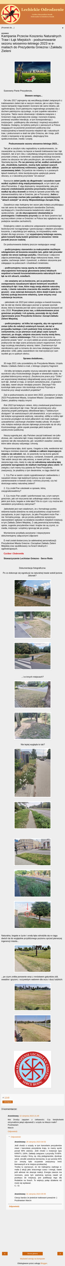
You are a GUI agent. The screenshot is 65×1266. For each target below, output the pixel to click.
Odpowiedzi (16, 1137)
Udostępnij (7, 1102)
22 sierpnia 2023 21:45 (29, 1116)
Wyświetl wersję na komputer (32, 1259)
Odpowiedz (12, 1131)
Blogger (43, 1263)
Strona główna (32, 1254)
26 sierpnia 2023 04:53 (36, 1142)
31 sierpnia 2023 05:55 (36, 1194)
